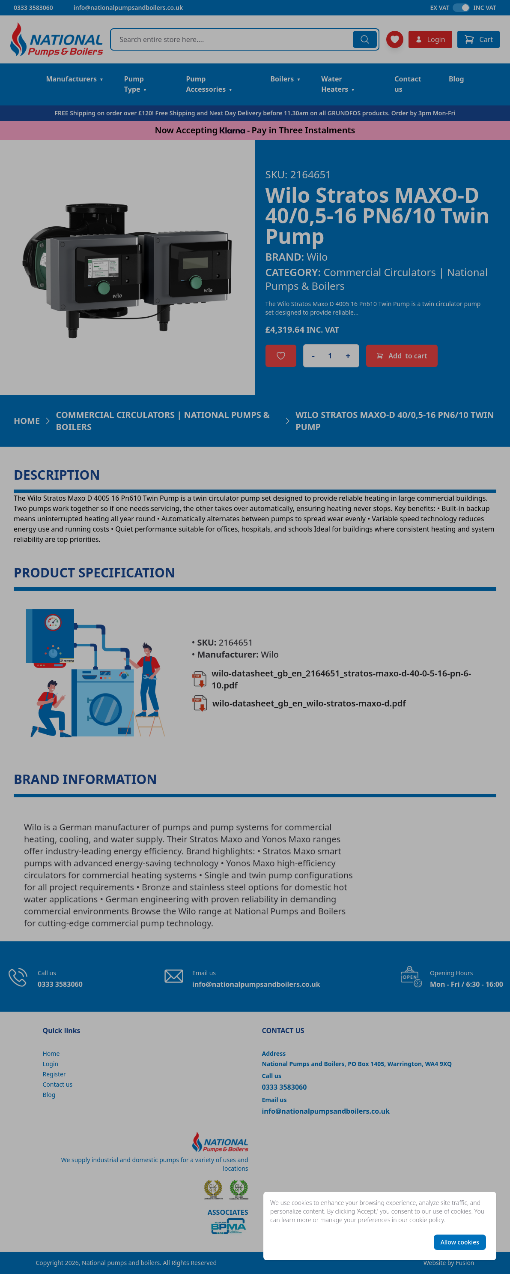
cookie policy (426, 1220)
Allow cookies (460, 1242)
